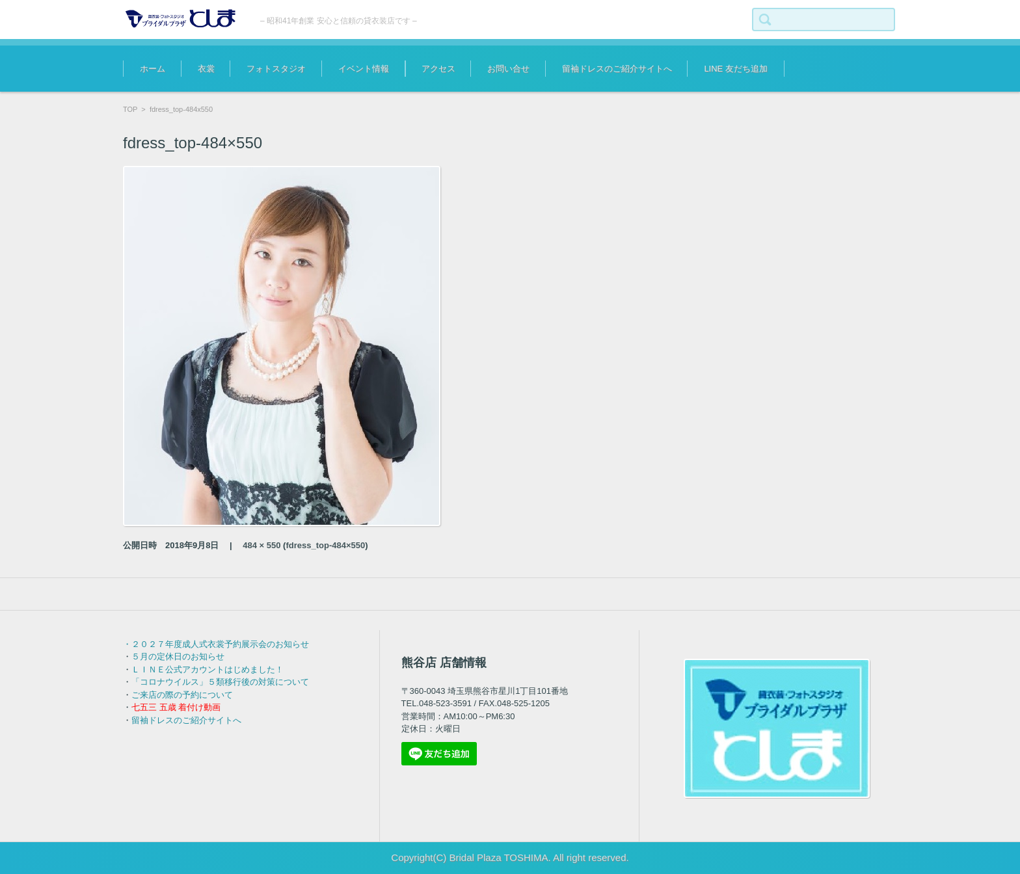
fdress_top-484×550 (325, 545)
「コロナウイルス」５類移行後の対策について (220, 682)
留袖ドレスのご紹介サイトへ (617, 68)
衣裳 (206, 68)
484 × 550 (261, 545)
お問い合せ (508, 68)
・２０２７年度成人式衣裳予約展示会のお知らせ (216, 644)
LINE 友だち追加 (736, 68)
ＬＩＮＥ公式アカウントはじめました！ (207, 669)
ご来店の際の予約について (182, 695)
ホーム (152, 68)
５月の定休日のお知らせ (177, 656)
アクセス (438, 68)
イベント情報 (363, 68)
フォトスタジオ (276, 68)
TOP (130, 109)
